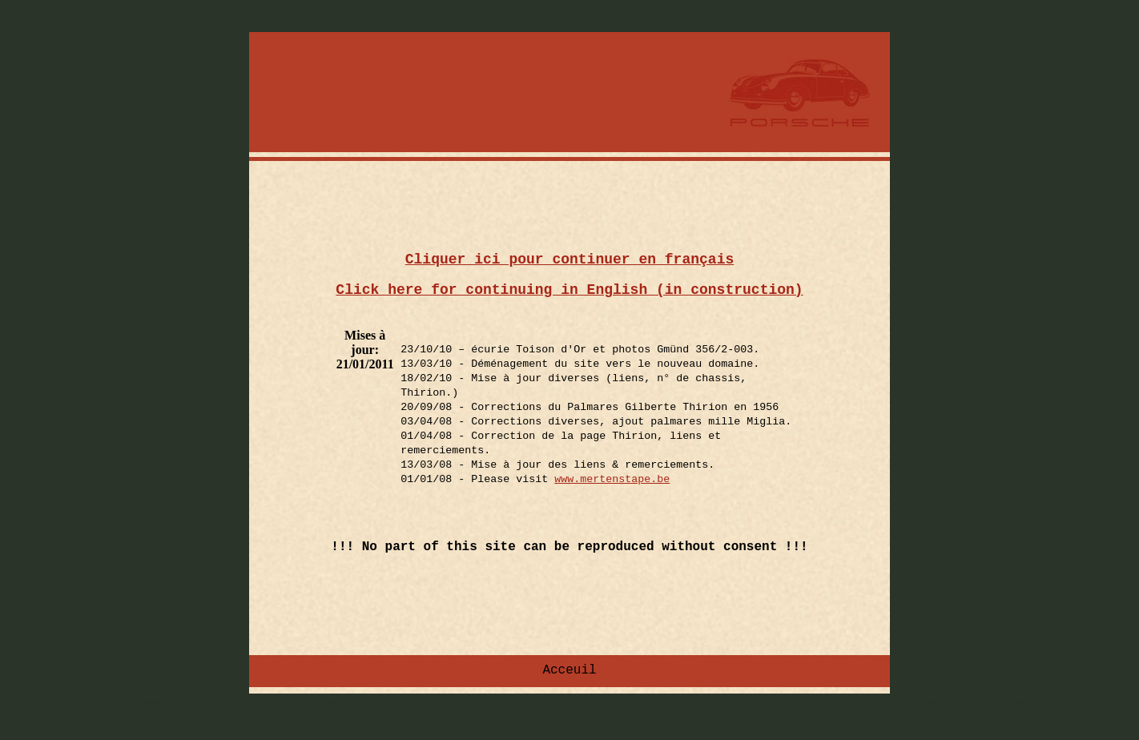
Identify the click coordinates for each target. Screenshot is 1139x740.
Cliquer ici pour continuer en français (569, 259)
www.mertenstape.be (612, 479)
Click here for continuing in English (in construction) (569, 290)
